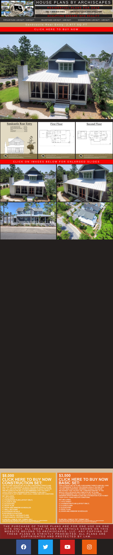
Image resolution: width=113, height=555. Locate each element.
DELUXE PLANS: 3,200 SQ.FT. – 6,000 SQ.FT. (56, 20)
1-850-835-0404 (57, 12)
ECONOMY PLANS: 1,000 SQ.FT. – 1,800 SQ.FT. (94, 20)
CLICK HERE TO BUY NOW (56, 29)
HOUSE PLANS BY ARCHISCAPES (73, 2)
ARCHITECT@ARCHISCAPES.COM (85, 12)
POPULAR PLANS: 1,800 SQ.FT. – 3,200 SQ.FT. (18, 20)
